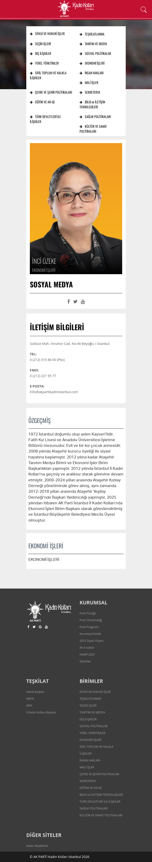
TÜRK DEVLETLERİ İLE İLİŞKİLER (45, 119)
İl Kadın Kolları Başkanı (41, 712)
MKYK (30, 699)
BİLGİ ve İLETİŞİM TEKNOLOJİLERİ (92, 104)
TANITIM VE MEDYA (93, 43)
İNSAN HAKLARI (91, 72)
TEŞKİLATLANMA (92, 33)
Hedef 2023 (87, 654)
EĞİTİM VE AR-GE (42, 101)
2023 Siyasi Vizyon (91, 641)
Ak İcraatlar (87, 648)
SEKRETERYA (90, 92)
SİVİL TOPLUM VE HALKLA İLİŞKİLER (48, 75)
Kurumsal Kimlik (90, 634)
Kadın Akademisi (37, 846)
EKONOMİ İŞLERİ (92, 63)
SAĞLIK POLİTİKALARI (95, 116)
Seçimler (85, 661)
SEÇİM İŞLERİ (40, 43)
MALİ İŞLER (89, 82)
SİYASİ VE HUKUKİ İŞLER (47, 33)
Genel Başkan (35, 692)
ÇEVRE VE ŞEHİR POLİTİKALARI (51, 92)
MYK (29, 706)
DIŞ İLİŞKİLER (40, 53)
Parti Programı (89, 627)
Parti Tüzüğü (88, 613)
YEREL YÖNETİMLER (44, 63)
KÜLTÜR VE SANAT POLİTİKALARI (93, 129)
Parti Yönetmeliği (91, 620)
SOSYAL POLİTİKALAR (95, 53)
